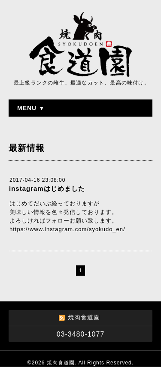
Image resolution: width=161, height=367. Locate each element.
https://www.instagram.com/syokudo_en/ (67, 229)
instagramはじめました (47, 188)
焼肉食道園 (61, 363)
